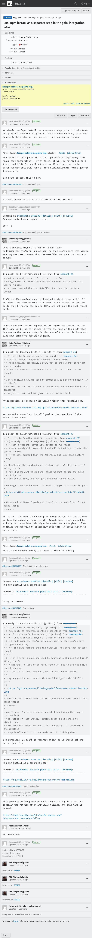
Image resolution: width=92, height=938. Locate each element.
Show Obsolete (10, 109)
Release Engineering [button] (28, 37)
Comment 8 (13, 421)
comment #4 (66, 274)
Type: (14, 44)
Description (13, 124)
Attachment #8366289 (11, 184)
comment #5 (68, 345)
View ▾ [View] (86, 10)
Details (66, 104)
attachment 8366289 (28, 215)
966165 (17, 878)
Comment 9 (13, 534)
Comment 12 (14, 747)
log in (15, 914)
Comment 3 (13, 210)
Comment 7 (13, 339)
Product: (13, 37)
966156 (17, 864)
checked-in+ (15, 99)
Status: (14, 62)
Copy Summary (69, 10)
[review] (67, 215)
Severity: (13, 52)
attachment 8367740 (28, 574)
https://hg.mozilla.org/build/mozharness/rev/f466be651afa (38, 773)
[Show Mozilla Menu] (9, 3)
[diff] (57, 215)
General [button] (22, 40)
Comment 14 (14, 822)
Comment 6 (13, 313)
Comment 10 (14, 569)
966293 (17, 893)
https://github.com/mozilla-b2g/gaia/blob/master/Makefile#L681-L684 (44, 400)
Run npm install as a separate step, (17, 87)
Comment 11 (14, 611)
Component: (11, 40)
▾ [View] (78, 10)
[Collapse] (87, 123)
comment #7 (66, 427)
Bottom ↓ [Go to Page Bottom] (60, 115)
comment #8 (68, 616)
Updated (12, 554)
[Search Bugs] (75, 3)
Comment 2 (13, 193)
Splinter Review (83, 104)
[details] (46, 215)
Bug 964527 (18, 17)
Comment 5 (13, 268)
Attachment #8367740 (11, 601)
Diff (72, 104)
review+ (13, 96)
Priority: (13, 49)
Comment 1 (13, 147)
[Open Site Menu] (3, 3)
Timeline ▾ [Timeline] (84, 115)
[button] (85, 3)
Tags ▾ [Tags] (72, 115)
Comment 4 (13, 241)
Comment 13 (14, 789)
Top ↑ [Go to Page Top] (6, 928)
